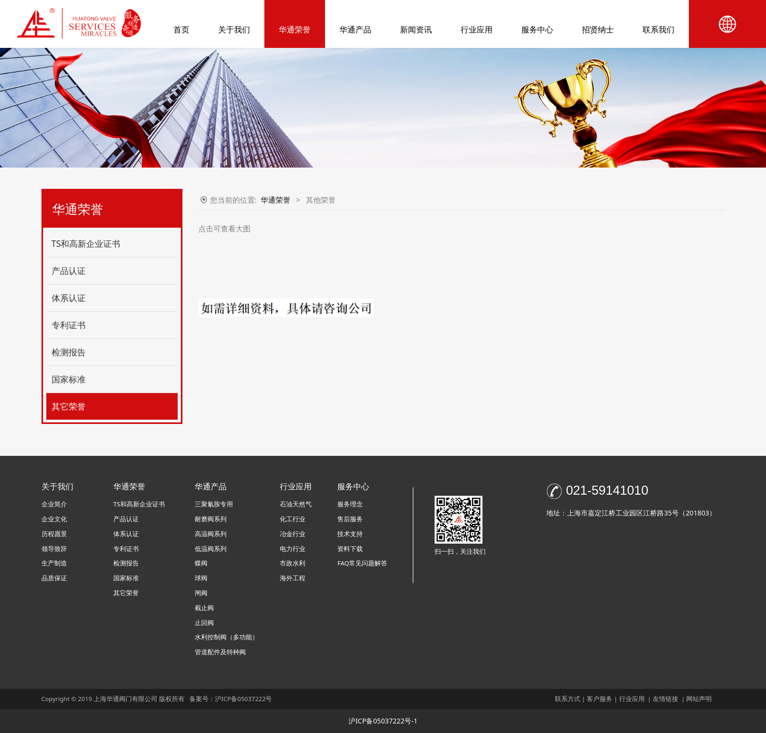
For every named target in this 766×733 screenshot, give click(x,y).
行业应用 (477, 29)
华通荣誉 (295, 29)
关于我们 (234, 29)
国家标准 (69, 379)
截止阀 (204, 608)
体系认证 (69, 298)
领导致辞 (54, 549)
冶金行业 (292, 534)
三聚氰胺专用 (214, 504)
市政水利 (292, 563)
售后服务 (350, 519)
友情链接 (665, 699)
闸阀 (201, 593)
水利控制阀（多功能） (227, 637)
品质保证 (54, 578)
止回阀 (204, 623)
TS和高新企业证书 (86, 243)
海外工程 (292, 578)
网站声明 (699, 699)
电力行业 (292, 549)
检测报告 (69, 352)
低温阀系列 (211, 549)
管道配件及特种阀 (220, 652)
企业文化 (54, 519)
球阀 (201, 578)
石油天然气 (296, 504)
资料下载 (350, 549)
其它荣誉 (69, 406)
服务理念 (350, 504)
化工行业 (292, 519)
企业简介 (54, 504)
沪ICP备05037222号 (244, 699)
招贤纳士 (598, 29)
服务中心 (537, 29)
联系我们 (659, 29)
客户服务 (599, 699)
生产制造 (54, 563)
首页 (181, 29)
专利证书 (69, 325)
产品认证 (69, 271)
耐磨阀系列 (211, 519)
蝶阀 (201, 563)
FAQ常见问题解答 (362, 563)
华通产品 (355, 29)
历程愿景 (54, 534)
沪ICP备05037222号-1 (383, 721)
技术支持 (350, 534)
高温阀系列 (211, 534)
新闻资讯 (416, 29)
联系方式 (567, 699)
